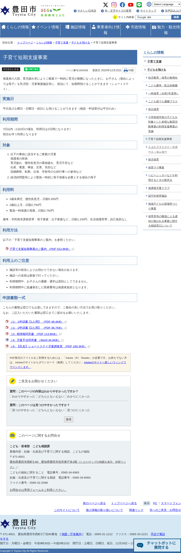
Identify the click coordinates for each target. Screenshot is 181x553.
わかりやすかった (23, 396)
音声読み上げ (173, 10)
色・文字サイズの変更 (118, 10)
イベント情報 (47, 27)
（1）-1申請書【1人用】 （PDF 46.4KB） (38, 321)
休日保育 (153, 109)
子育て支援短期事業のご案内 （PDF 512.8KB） (42, 248)
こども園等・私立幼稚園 (163, 85)
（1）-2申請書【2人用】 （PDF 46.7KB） (38, 327)
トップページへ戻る (124, 503)
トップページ (25, 42)
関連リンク (136, 510)
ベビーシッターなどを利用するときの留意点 (163, 178)
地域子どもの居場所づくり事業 (163, 206)
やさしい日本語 (87, 10)
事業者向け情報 (108, 30)
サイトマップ (148, 10)
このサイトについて (67, 510)
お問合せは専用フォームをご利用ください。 (38, 489)
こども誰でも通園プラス (163, 101)
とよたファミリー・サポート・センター (163, 149)
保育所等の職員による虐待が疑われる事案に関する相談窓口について (163, 221)
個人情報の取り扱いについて (104, 510)
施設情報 (78, 27)
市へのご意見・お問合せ (165, 510)
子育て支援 (61, 42)
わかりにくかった (78, 396)
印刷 (131, 70)
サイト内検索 (126, 17)
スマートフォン (171, 503)
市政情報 (138, 27)
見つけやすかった (23, 410)
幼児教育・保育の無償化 (163, 77)
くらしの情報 (17, 27)
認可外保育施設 (157, 195)
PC (155, 503)
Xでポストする (11, 69)
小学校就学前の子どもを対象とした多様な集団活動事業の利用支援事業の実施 (163, 124)
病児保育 (153, 159)
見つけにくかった (78, 410)
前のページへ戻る (94, 503)
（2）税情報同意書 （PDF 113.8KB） (36, 334)
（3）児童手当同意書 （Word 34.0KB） (37, 340)
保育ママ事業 (156, 167)
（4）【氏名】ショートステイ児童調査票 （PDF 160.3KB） (50, 346)
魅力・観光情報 (168, 30)
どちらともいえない (51, 396)
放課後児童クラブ (159, 188)
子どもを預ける (80, 42)
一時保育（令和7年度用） (163, 93)
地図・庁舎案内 (72, 534)
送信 (68, 419)
